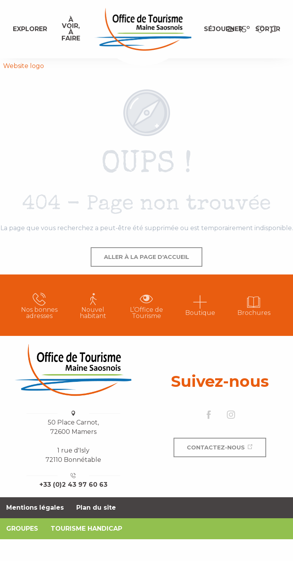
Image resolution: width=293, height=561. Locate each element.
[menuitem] (30, 29)
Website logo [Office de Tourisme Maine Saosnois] (23, 66)
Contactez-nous (216, 447)
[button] (274, 29)
